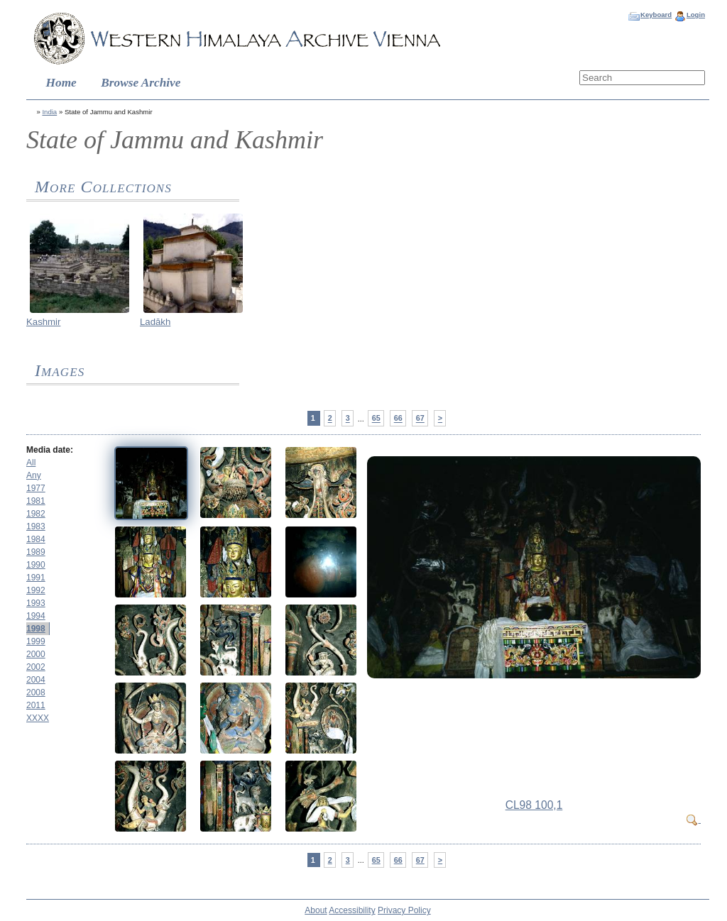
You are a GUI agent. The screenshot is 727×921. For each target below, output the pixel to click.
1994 (35, 616)
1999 (35, 641)
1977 (35, 488)
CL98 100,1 (534, 805)
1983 (35, 526)
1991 (35, 578)
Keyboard (656, 14)
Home (61, 82)
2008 (35, 692)
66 (398, 418)
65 (376, 418)
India (49, 112)
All (30, 463)
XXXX (37, 718)
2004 (35, 680)
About (316, 910)
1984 (35, 539)
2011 (35, 705)
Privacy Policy (404, 910)
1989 (35, 552)
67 (420, 418)
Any (33, 475)
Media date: (49, 450)
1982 (35, 514)
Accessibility (352, 910)
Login (696, 14)
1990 (35, 565)
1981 (35, 501)
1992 (35, 590)
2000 (35, 654)
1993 (35, 603)
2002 (35, 667)
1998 (35, 629)
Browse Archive (140, 82)
